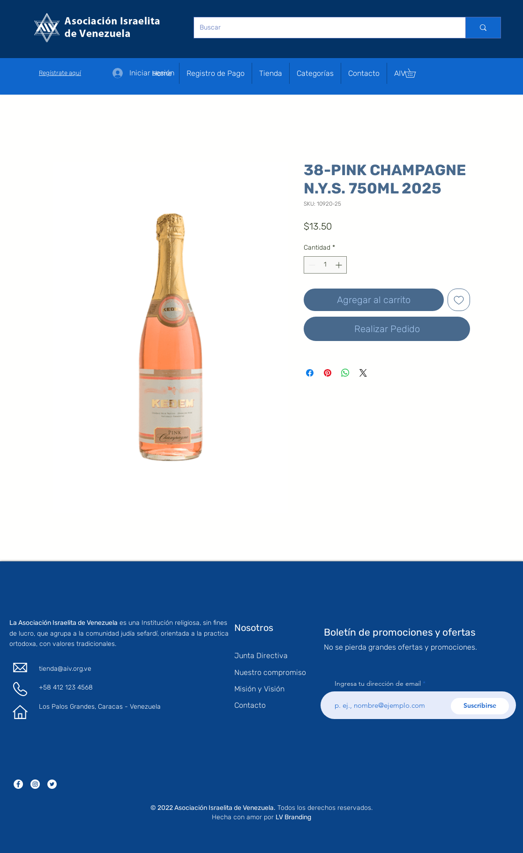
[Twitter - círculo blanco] (52, 784)
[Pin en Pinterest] (327, 372)
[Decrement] (311, 265)
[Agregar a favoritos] (459, 300)
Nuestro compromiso (270, 672)
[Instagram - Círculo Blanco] (35, 784)
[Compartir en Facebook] (309, 372)
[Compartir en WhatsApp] (345, 372)
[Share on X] (363, 372)
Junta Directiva (261, 655)
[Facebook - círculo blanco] (18, 784)
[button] (315, 73)
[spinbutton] (325, 265)
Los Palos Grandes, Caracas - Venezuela (100, 707)
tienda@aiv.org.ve (65, 669)
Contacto (250, 705)
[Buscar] (323, 27)
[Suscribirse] (480, 706)
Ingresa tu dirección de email (378, 683)
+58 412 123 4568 (66, 687)
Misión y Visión (259, 688)
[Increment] (339, 265)
